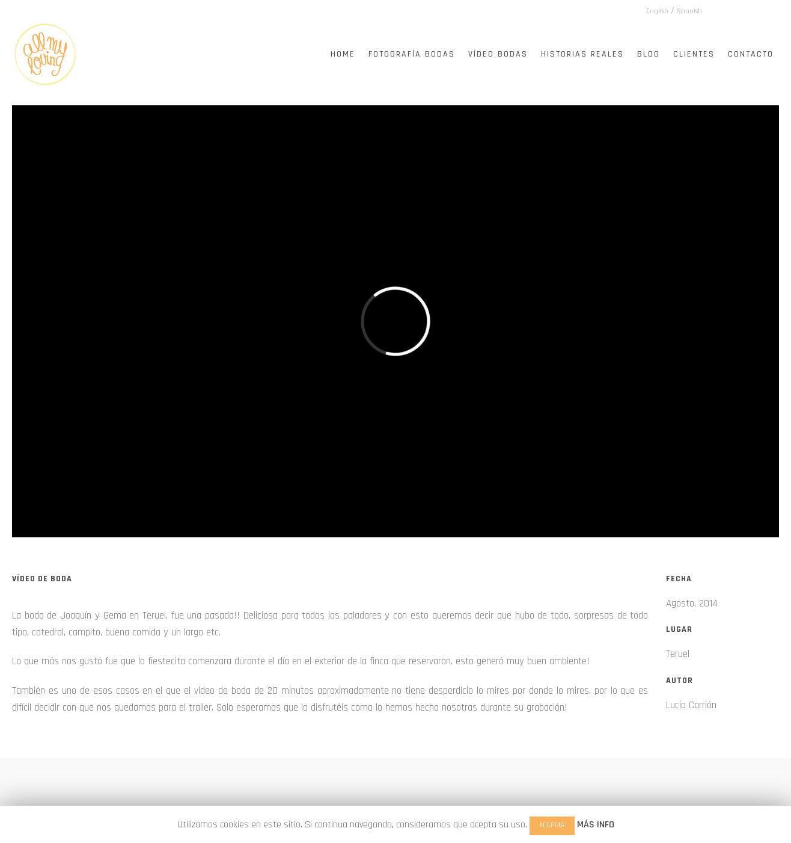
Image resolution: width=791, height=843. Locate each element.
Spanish (689, 11)
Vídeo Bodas (498, 54)
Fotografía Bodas (411, 54)
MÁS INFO (595, 824)
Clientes (694, 54)
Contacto (751, 54)
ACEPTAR (552, 825)
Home (343, 54)
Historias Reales (582, 54)
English (657, 11)
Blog (648, 54)
